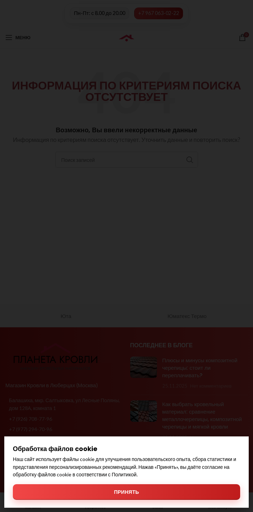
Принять (126, 492)
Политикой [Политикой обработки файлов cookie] (124, 474)
